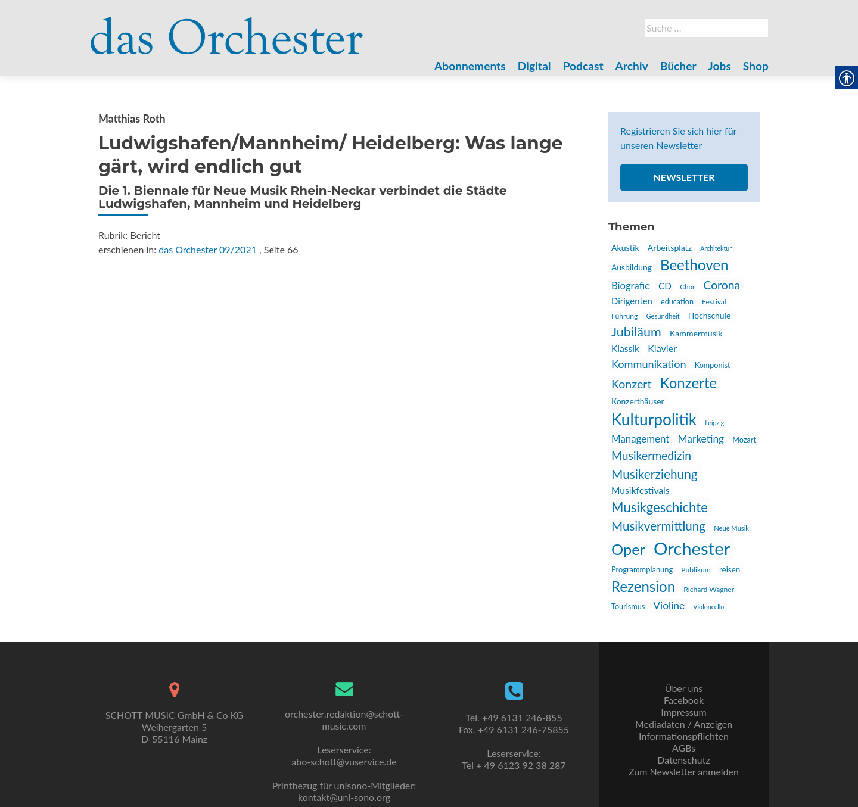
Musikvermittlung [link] (658, 526)
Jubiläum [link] (636, 331)
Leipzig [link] (714, 422)
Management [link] (640, 438)
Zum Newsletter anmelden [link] (684, 771)
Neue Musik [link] (731, 528)
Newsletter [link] (683, 177)
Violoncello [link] (708, 606)
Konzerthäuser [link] (637, 401)
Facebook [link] (684, 700)
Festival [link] (714, 301)
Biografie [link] (630, 286)
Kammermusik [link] (696, 333)
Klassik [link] (625, 348)
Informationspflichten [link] (684, 735)
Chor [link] (687, 286)
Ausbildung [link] (631, 267)
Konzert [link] (631, 384)
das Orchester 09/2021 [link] (207, 249)
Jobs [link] (719, 66)
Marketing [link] (700, 438)
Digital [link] (534, 66)
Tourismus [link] (628, 606)
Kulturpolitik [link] (654, 419)
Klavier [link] (662, 348)
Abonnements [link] (470, 66)
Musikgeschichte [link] (659, 507)
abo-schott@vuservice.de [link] (343, 761)
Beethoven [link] (694, 264)
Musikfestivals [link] (640, 490)
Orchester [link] (692, 548)
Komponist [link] (712, 365)
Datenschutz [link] (683, 759)
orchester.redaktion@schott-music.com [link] (344, 719)
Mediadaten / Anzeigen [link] (683, 724)
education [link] (677, 301)
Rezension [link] (643, 586)
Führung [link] (624, 315)
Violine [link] (669, 605)
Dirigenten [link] (631, 300)
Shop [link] (756, 66)
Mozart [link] (744, 439)
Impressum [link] (683, 712)
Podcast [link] (583, 66)
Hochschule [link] (709, 315)
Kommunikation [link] (648, 363)
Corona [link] (721, 285)
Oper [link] (628, 549)
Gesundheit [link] (662, 316)
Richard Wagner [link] (708, 589)
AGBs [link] (683, 747)
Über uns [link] (683, 688)
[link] (227, 28)
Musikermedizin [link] (651, 455)
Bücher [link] (678, 66)
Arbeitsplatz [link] (670, 247)
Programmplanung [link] (642, 569)
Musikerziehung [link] (654, 473)
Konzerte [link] (688, 382)
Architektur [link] (716, 248)
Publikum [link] (696, 569)
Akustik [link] (625, 247)
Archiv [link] (631, 66)
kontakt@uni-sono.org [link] (344, 797)
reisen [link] (729, 569)
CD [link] (665, 286)
